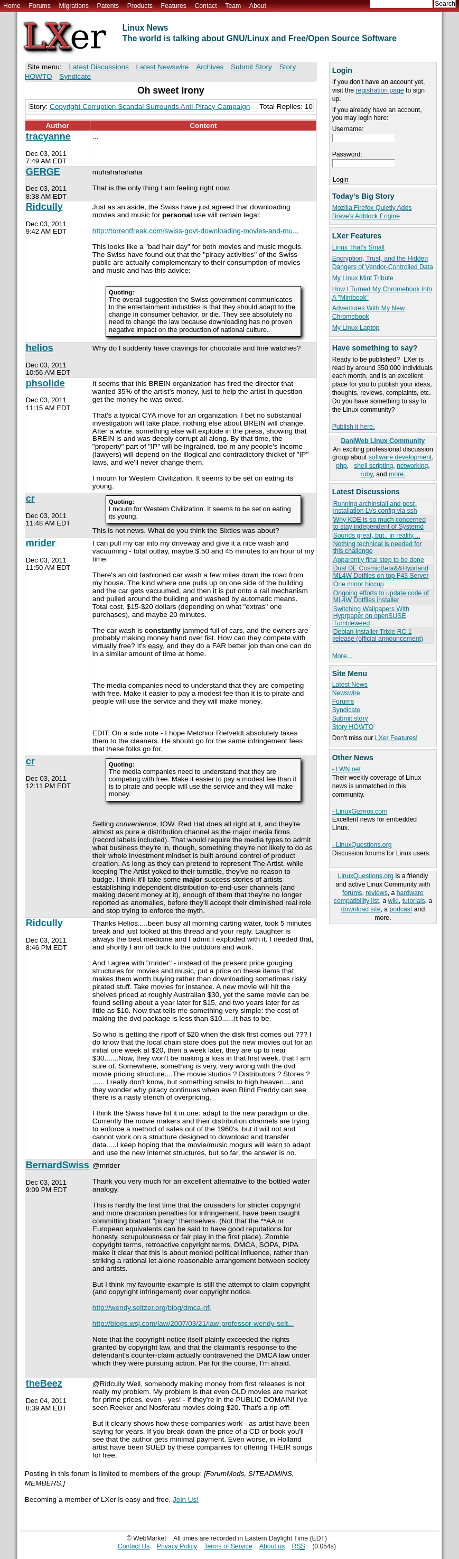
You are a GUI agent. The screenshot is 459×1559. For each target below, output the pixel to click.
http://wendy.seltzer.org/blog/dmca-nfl (151, 1308)
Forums (39, 6)
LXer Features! (396, 738)
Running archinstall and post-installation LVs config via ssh (375, 507)
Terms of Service (228, 1546)
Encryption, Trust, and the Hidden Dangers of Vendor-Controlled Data (382, 263)
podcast (401, 909)
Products (140, 6)
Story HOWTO (353, 727)
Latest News (350, 684)
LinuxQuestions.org (366, 876)
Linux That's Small (358, 247)
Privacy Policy (177, 1546)
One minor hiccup (358, 584)
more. (397, 474)
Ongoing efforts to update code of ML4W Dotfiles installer (381, 596)
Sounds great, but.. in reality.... (376, 535)
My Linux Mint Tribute (363, 278)
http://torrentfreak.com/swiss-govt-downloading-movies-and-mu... (195, 231)
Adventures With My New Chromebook (368, 312)
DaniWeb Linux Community (383, 441)
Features (173, 6)
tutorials (413, 901)
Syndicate (346, 710)
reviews (376, 893)
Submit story (350, 718)
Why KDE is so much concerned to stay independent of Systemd (379, 523)
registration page (380, 90)
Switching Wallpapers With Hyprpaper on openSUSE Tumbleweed (371, 616)
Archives (209, 67)
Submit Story (251, 67)
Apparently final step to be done (378, 560)
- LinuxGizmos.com (360, 811)
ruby (367, 474)
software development (400, 457)
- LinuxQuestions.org (362, 844)
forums (352, 893)
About (257, 6)
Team (233, 6)
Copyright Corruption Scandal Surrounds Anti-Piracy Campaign (150, 106)
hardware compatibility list (379, 897)
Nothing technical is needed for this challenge (377, 547)
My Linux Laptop (356, 327)
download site (361, 909)
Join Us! (186, 1499)
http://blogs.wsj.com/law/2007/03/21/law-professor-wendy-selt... (193, 1323)
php (341, 465)
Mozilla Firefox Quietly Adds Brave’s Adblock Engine (372, 212)
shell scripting (373, 465)
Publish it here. (353, 426)
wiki (393, 901)
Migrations (73, 6)
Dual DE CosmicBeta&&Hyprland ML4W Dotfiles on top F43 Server (381, 572)
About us (272, 1546)
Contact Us (134, 1546)
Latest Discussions (98, 67)
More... (342, 656)
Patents (108, 6)
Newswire (346, 693)
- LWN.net (346, 769)
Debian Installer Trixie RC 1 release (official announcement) (378, 635)
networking (412, 465)
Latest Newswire (162, 67)
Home (12, 6)
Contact (205, 6)
